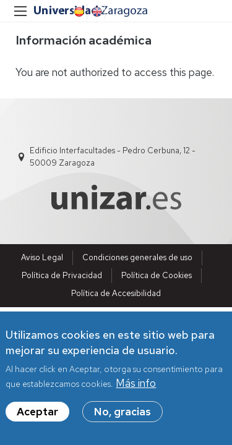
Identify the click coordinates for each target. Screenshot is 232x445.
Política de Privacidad (62, 275)
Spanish (78, 11)
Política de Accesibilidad (116, 293)
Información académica (83, 40)
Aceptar (37, 412)
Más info (136, 384)
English (96, 11)
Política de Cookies (156, 275)
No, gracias (122, 412)
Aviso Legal (42, 257)
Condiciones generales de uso (137, 257)
